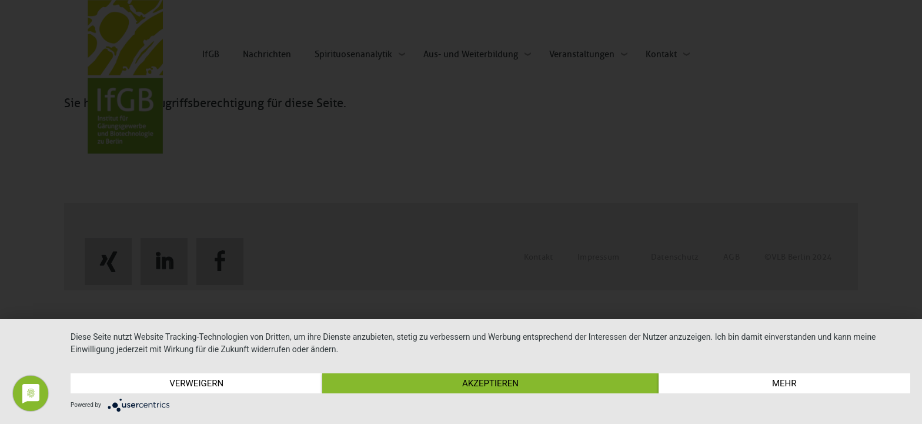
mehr (784, 383)
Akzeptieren (490, 383)
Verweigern (196, 383)
